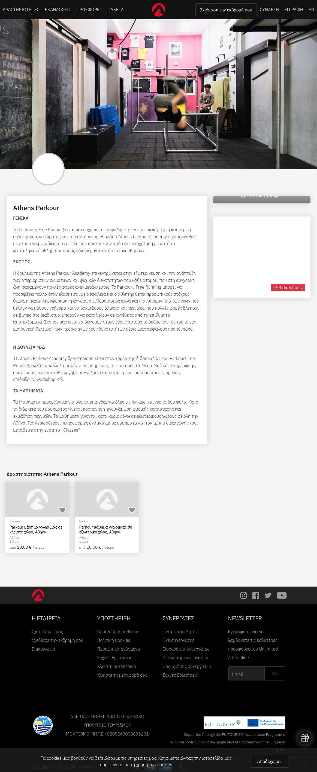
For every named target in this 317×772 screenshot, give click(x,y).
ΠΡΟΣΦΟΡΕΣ (89, 9)
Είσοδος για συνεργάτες (186, 649)
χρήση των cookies (154, 764)
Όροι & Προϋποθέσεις (118, 631)
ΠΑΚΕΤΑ (115, 9)
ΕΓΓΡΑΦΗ (293, 9)
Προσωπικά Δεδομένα (118, 649)
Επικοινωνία (44, 649)
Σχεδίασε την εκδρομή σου (226, 10)
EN (311, 9)
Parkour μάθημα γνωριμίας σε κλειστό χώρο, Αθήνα (36, 529)
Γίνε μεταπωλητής (180, 631)
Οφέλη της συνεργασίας (186, 657)
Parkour (15, 521)
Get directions (288, 287)
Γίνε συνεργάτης (179, 640)
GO (274, 673)
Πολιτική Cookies (113, 640)
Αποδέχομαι (269, 761)
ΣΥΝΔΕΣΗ (269, 9)
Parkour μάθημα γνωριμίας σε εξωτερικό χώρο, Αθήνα (105, 529)
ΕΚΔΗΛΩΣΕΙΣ (58, 9)
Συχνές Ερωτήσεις (114, 657)
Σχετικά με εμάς (47, 631)
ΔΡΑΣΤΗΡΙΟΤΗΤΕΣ (21, 9)
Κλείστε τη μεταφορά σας (122, 675)
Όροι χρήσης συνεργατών (187, 666)
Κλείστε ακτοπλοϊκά (116, 666)
